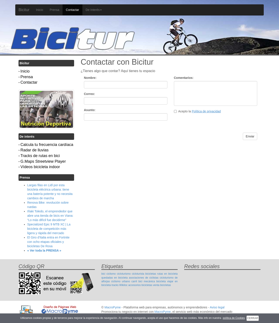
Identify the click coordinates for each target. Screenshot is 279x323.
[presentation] (207, 124)
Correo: (89, 94)
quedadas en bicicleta (114, 277)
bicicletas (150, 273)
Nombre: (90, 77)
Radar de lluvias (34, 150)
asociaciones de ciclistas (143, 277)
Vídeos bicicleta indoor (40, 167)
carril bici (136, 281)
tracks (115, 285)
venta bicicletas (162, 285)
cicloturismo (124, 273)
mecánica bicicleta (155, 281)
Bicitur (24, 10)
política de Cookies (234, 318)
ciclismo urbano (120, 281)
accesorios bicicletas (140, 285)
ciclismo (111, 273)
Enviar (250, 136)
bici (103, 273)
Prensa (54, 10)
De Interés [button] (94, 10)
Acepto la (197, 111)
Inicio (39, 10)
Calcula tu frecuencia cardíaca (46, 144)
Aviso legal (217, 307)
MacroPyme (112, 307)
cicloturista (138, 273)
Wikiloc (123, 285)
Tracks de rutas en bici (40, 156)
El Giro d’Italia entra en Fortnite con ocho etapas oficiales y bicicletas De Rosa (48, 242)
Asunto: (89, 110)
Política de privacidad (206, 111)
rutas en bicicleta (167, 273)
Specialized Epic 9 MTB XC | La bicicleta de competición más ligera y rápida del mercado (48, 229)
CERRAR (252, 318)
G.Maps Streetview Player (43, 161)
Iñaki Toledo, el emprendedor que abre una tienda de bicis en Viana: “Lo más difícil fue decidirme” (50, 216)
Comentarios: (184, 77)
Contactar (72, 10)
